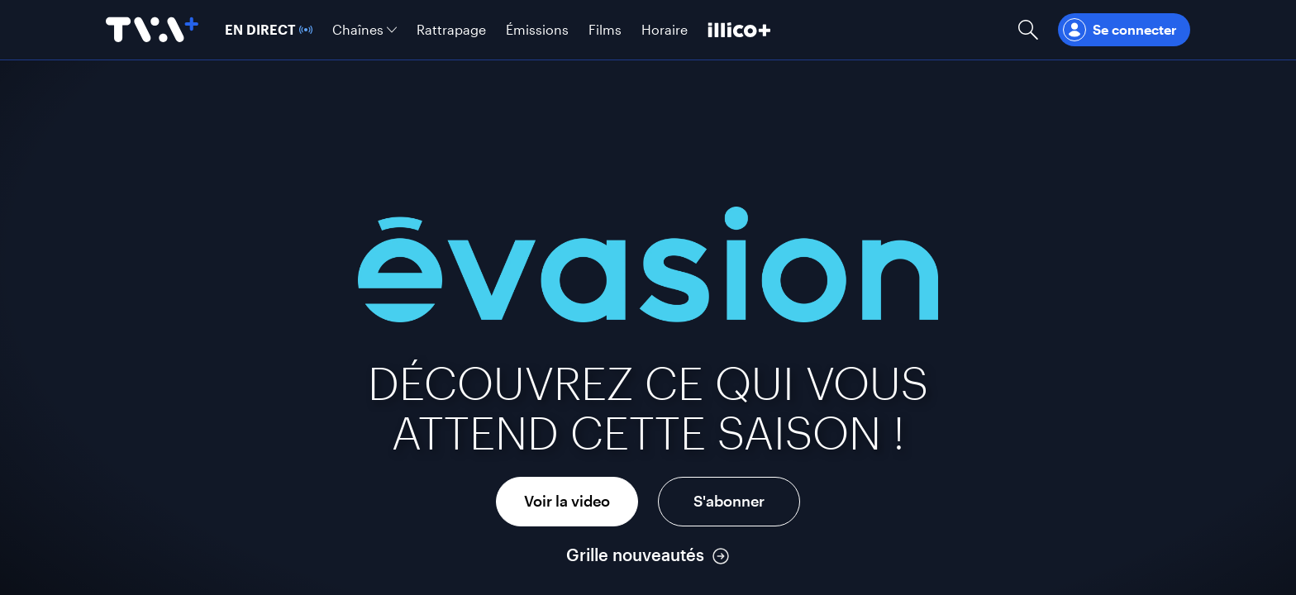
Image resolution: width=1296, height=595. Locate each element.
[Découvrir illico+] (739, 30)
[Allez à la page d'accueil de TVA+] (152, 30)
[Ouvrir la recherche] (1028, 30)
